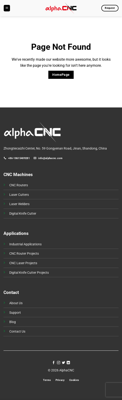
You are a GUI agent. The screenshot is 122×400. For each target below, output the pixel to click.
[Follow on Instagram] (58, 363)
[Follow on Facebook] (53, 363)
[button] (7, 8)
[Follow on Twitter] (63, 363)
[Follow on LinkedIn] (68, 363)
